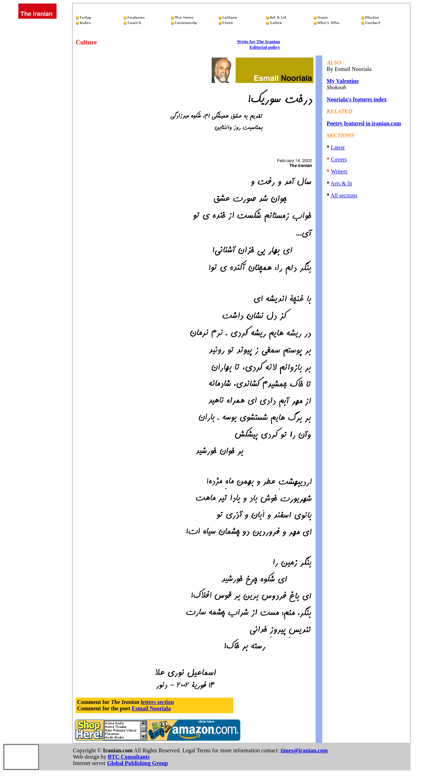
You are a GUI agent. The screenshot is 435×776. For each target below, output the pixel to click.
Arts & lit (341, 183)
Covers (339, 159)
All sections (343, 195)
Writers (339, 171)
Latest (338, 147)
